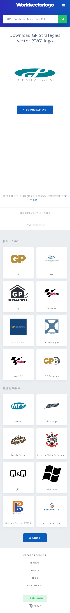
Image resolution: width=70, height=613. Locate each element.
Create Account (35, 555)
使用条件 (35, 562)
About (35, 570)
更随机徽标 (35, 537)
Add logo (35, 598)
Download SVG (35, 109)
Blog (35, 578)
